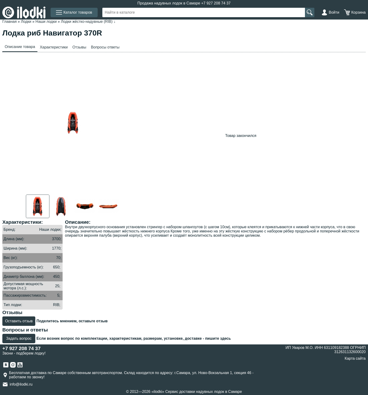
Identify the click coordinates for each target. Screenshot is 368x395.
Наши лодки (46, 22)
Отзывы (79, 47)
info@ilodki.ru (21, 384)
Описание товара (20, 47)
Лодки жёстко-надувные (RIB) (87, 22)
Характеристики (54, 47)
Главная (9, 22)
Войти (334, 12)
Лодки (26, 22)
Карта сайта (355, 358)
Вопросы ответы (105, 47)
